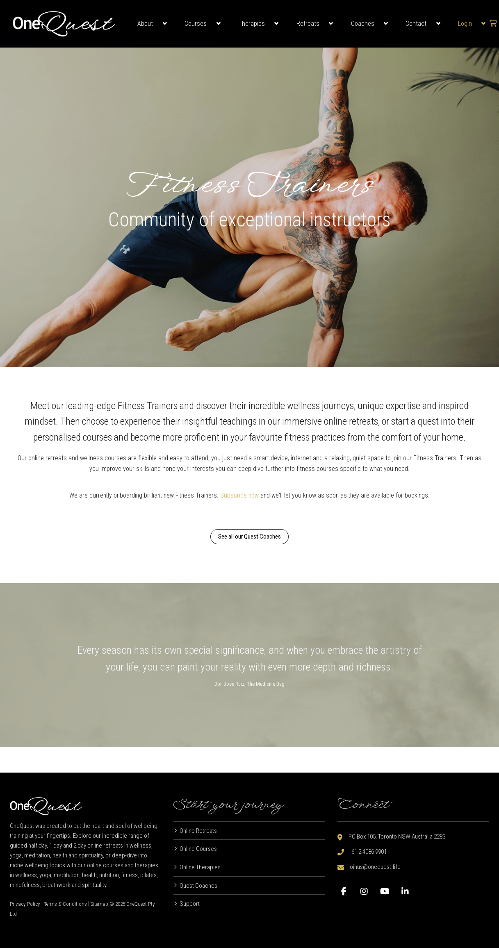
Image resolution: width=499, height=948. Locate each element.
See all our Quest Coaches (249, 537)
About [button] (145, 23)
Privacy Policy (25, 904)
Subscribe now (240, 495)
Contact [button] (416, 23)
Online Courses (198, 849)
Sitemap (99, 904)
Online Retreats (198, 830)
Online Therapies (200, 867)
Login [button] (465, 23)
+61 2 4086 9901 (368, 851)
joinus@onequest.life (375, 867)
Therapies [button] (251, 23)
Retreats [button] (307, 23)
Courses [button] (196, 23)
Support (190, 903)
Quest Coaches (198, 885)
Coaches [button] (362, 23)
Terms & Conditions (65, 904)
